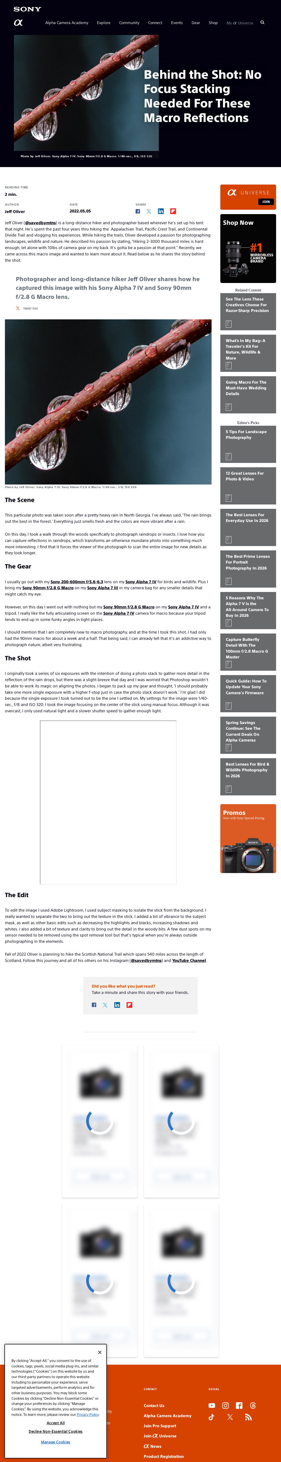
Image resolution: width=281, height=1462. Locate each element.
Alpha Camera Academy (66, 22)
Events (177, 22)
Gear (196, 22)
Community (129, 22)
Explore (103, 22)
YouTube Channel (189, 960)
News (152, 1446)
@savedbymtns (40, 222)
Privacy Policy (88, 1414)
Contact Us (154, 1405)
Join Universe (160, 1435)
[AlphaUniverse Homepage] (19, 22)
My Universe (240, 22)
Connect (155, 22)
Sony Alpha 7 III (102, 587)
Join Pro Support (160, 1425)
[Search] (262, 22)
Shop (213, 22)
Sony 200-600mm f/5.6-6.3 (77, 581)
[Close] (100, 1352)
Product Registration (164, 1456)
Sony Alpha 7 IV (140, 581)
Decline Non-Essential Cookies (56, 1431)
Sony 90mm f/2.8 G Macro (48, 587)
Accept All (56, 1422)
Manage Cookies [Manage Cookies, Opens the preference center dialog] (55, 1442)
